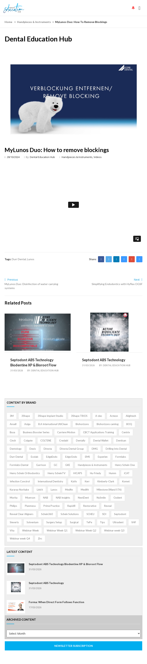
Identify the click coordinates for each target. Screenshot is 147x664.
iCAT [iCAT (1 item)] (127, 473)
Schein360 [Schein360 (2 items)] (47, 514)
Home (8, 21)
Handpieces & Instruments (34, 21)
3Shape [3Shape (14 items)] (25, 415)
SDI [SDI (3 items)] (104, 514)
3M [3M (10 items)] (12, 415)
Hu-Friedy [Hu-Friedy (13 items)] (95, 473)
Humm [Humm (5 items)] (112, 473)
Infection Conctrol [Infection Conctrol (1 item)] (20, 481)
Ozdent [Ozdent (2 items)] (118, 497)
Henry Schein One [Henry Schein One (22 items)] (125, 464)
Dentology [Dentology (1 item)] (16, 448)
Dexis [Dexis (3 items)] (32, 448)
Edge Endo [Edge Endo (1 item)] (71, 456)
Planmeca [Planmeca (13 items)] (30, 505)
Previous (11, 279)
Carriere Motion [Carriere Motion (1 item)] (66, 432)
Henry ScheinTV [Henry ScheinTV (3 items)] (56, 473)
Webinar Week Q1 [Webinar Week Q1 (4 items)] (57, 530)
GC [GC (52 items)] (55, 464)
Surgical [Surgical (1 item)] (74, 522)
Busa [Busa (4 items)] (12, 432)
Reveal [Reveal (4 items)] (108, 505)
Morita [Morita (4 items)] (13, 497)
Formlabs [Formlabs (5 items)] (120, 456)
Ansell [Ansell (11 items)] (13, 424)
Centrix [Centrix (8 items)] (126, 432)
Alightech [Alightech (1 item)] (131, 415)
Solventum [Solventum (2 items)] (32, 522)
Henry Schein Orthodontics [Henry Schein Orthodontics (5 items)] (25, 473)
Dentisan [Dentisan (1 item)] (121, 440)
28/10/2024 (12, 157)
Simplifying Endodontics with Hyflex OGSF (117, 284)
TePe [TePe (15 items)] (89, 522)
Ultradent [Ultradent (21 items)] (118, 522)
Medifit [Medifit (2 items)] (85, 489)
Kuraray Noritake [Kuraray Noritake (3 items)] (19, 489)
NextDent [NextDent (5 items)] (83, 497)
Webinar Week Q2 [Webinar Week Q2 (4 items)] (85, 530)
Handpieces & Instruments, (78, 157)
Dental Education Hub (42, 157)
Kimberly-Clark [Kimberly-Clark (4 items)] (105, 481)
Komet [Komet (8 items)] (126, 481)
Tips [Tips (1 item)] (102, 522)
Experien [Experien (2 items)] (103, 456)
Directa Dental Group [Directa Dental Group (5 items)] (72, 448)
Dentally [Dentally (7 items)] (80, 440)
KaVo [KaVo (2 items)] (74, 481)
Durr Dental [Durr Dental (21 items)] (16, 456)
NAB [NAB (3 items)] (45, 497)
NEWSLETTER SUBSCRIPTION (73, 645)
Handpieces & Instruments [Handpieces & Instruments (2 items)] (92, 464)
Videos (98, 157)
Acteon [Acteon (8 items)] (114, 415)
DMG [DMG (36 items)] (95, 448)
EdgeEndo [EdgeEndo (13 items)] (51, 456)
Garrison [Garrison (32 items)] (41, 464)
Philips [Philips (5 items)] (13, 505)
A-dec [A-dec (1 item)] (98, 415)
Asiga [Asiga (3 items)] (27, 424)
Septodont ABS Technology (103, 360)
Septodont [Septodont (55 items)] (120, 514)
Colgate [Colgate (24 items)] (28, 440)
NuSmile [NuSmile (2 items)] (101, 497)
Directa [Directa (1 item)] (48, 448)
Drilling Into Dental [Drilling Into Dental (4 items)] (116, 448)
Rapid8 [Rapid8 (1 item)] (71, 505)
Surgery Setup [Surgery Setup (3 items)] (54, 522)
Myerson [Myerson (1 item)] (30, 497)
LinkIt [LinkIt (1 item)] (40, 489)
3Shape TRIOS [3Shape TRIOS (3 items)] (79, 415)
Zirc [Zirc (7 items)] (40, 538)
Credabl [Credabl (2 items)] (63, 440)
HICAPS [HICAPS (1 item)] (77, 473)
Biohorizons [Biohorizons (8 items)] (82, 424)
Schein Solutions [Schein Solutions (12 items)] (70, 514)
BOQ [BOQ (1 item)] (129, 424)
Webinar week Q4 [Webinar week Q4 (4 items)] (20, 538)
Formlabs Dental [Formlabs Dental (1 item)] (19, 464)
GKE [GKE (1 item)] (67, 464)
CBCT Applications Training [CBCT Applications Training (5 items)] (98, 432)
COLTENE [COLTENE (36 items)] (45, 440)
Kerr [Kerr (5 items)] (87, 481)
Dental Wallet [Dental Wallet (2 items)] (100, 440)
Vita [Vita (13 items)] (12, 530)
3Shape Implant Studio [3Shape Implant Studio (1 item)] (50, 415)
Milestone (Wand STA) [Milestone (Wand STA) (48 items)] (109, 489)
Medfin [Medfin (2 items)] (69, 489)
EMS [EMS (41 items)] (87, 456)
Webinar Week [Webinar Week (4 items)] (30, 530)
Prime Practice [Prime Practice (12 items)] (51, 505)
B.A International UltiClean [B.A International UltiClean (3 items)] (53, 424)
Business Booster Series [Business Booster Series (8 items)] (36, 432)
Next (138, 279)
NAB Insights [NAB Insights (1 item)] (63, 497)
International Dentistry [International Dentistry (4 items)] (50, 481)
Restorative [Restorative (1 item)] (89, 505)
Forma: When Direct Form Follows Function (56, 602)
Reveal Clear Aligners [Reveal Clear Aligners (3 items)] (21, 514)
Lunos (30, 259)
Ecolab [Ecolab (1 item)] (34, 456)
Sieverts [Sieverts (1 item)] (14, 522)
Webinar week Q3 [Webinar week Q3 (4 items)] (114, 530)
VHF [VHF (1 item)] (133, 522)
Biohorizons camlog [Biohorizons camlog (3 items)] (107, 424)
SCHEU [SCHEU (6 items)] (90, 514)
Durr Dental (19, 259)
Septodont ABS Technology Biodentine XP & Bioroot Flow (66, 564)
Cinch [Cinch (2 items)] (13, 440)
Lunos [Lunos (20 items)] (54, 489)
